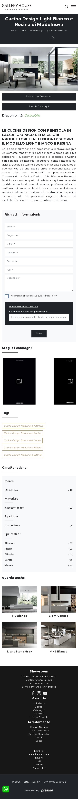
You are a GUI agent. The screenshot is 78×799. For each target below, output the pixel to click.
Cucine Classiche (39, 734)
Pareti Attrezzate (39, 754)
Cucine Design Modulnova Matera (22, 448)
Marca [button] (9, 481)
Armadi (39, 765)
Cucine (23, 31)
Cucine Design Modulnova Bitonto (22, 455)
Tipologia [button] (11, 516)
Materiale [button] (11, 498)
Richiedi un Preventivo (39, 97)
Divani (39, 758)
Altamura (38, 543)
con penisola (38, 525)
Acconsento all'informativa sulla (34, 296)
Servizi (39, 707)
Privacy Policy (50, 296)
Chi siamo (39, 703)
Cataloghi (39, 710)
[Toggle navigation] (72, 7)
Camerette (39, 768)
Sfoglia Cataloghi (39, 107)
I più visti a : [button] (13, 534)
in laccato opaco (38, 508)
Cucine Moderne (39, 731)
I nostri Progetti (39, 717)
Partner (39, 714)
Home (14, 31)
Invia (39, 333)
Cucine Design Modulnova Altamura (23, 426)
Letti (39, 761)
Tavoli (39, 737)
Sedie (39, 741)
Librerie (39, 751)
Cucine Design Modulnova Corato (22, 440)
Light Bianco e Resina (56, 31)
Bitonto (38, 554)
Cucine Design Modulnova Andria (22, 433)
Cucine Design (36, 31)
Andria (38, 549)
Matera (38, 565)
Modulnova (38, 490)
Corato (38, 560)
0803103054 (41, 683)
